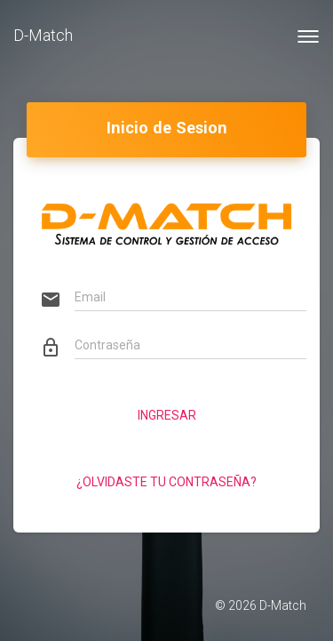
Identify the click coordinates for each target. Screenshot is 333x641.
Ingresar (167, 415)
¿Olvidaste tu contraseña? (166, 482)
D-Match (43, 35)
